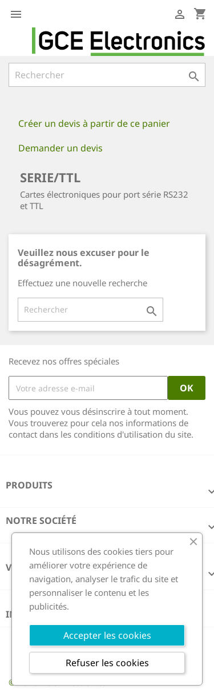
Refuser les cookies (107, 662)
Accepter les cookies (107, 635)
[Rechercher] (107, 75)
